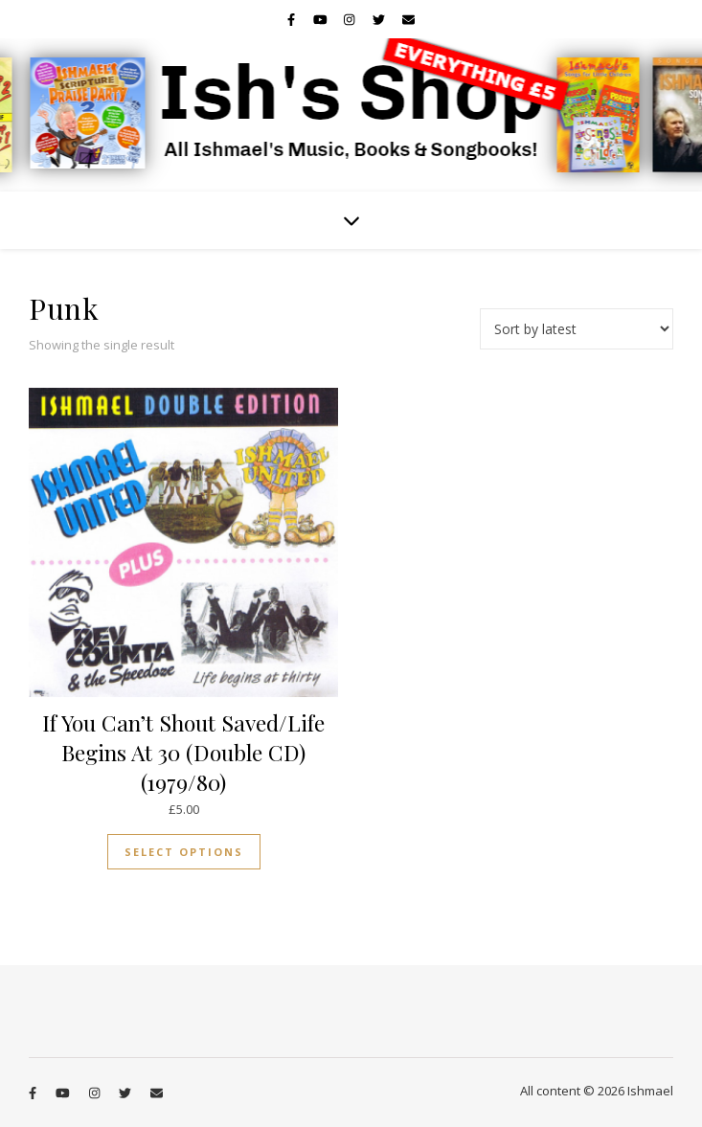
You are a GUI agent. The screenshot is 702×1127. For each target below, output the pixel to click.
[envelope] (408, 19)
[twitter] (380, 19)
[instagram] (350, 19)
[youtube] (321, 19)
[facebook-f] (292, 19)
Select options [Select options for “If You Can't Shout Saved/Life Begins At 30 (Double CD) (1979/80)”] (184, 852)
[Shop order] (576, 328)
